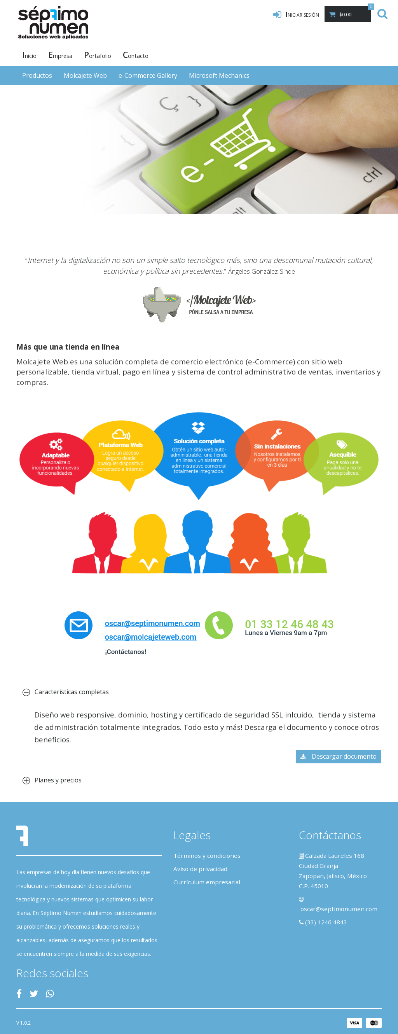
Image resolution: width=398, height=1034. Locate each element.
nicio (29, 54)
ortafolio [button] (97, 54)
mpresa (60, 54)
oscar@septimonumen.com (338, 909)
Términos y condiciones (207, 855)
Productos (37, 75)
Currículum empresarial (206, 882)
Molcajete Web (85, 75)
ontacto (135, 54)
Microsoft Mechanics (219, 75)
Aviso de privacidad (200, 869)
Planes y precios (52, 780)
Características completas (66, 692)
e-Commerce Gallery (148, 75)
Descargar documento (338, 756)
